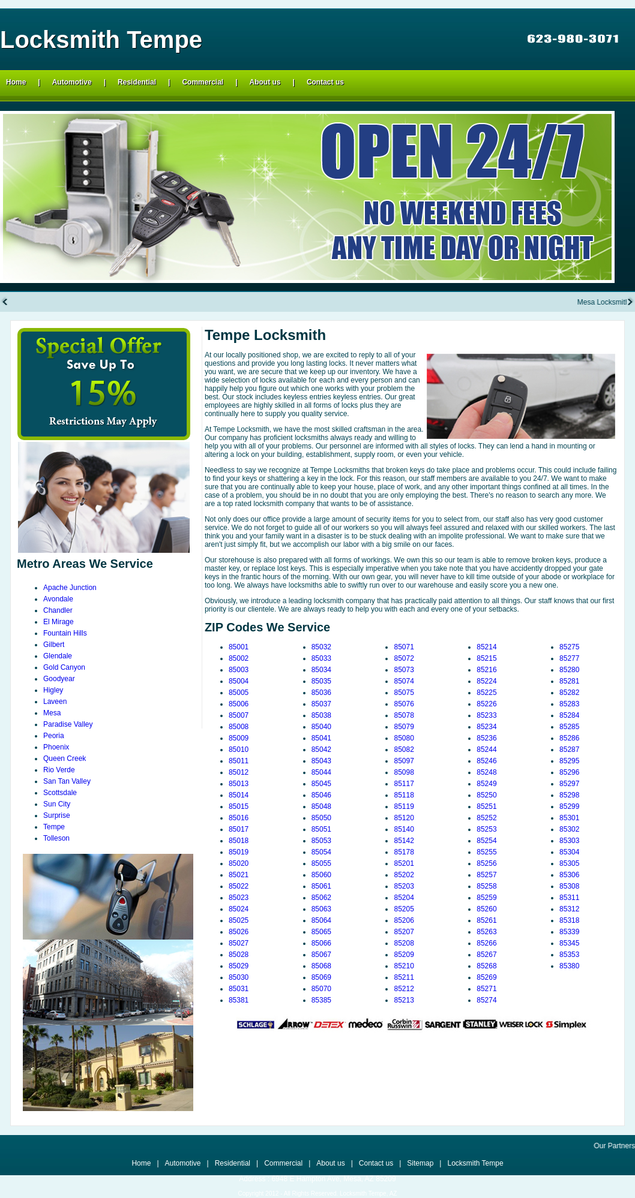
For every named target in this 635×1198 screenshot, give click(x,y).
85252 (486, 818)
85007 (238, 715)
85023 (238, 897)
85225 (486, 692)
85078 (404, 715)
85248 (486, 772)
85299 (569, 806)
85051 (321, 829)
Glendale (57, 656)
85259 (486, 897)
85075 (404, 692)
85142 (404, 840)
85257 (486, 875)
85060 (321, 875)
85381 (238, 1000)
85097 (404, 761)
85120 (404, 818)
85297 (569, 783)
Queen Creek (64, 758)
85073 (404, 670)
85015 (238, 806)
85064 (321, 920)
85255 (486, 852)
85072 (404, 658)
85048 (321, 806)
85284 (569, 715)
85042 (321, 749)
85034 (321, 670)
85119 (404, 806)
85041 (321, 738)
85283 (569, 704)
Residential (137, 82)
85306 (569, 875)
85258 (486, 886)
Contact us (325, 82)
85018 (238, 840)
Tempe (54, 827)
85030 (238, 977)
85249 (486, 783)
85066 (321, 943)
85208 (404, 943)
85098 (404, 772)
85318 (569, 920)
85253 (486, 829)
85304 (569, 852)
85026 (238, 932)
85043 (321, 761)
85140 (404, 829)
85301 (569, 818)
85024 (238, 909)
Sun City (56, 804)
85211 (404, 977)
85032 (321, 647)
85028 (238, 954)
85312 (569, 909)
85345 (569, 943)
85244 (486, 749)
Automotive (72, 82)
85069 (321, 977)
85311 (569, 897)
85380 (569, 966)
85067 (321, 954)
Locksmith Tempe (475, 1163)
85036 (321, 692)
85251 (486, 806)
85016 (238, 818)
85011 (238, 761)
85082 (404, 749)
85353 (569, 954)
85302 (569, 829)
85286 (569, 738)
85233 (486, 715)
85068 (321, 966)
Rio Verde (59, 770)
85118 (404, 795)
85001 (238, 647)
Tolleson (56, 838)
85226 (486, 704)
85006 (238, 704)
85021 (238, 875)
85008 (238, 727)
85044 (321, 772)
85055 (321, 863)
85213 (404, 1000)
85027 (238, 943)
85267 (486, 954)
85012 (238, 772)
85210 (404, 966)
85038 (321, 715)
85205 (404, 909)
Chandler (58, 610)
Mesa (52, 713)
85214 (486, 647)
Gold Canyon (64, 667)
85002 (238, 658)
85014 (238, 795)
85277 (569, 658)
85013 (238, 783)
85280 (569, 670)
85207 (404, 932)
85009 (238, 738)
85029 (238, 966)
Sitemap (420, 1163)
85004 (238, 681)
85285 (569, 727)
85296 (569, 772)
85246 (486, 761)
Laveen (55, 701)
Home (16, 82)
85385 (321, 1000)
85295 (569, 761)
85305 (569, 863)
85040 (321, 727)
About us (265, 82)
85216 (486, 670)
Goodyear (59, 679)
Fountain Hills (65, 633)
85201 (404, 863)
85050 (321, 818)
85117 (404, 783)
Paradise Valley (68, 724)
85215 (486, 658)
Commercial (202, 82)
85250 (486, 795)
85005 (238, 692)
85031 (238, 989)
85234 (486, 727)
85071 (404, 647)
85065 (321, 932)
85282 (569, 692)
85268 (486, 966)
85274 (486, 1000)
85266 (486, 943)
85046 (321, 795)
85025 (238, 920)
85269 (486, 977)
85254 (486, 840)
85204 (404, 897)
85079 (404, 727)
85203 (404, 886)
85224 (486, 681)
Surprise (56, 815)
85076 (404, 704)
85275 (569, 647)
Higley (53, 690)
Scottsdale (60, 792)
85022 (238, 886)
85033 (321, 658)
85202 (404, 875)
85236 (486, 738)
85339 (569, 932)
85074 (404, 681)
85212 (404, 989)
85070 (321, 989)
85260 (486, 909)
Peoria (53, 736)
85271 (486, 989)
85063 (321, 909)
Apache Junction (70, 587)
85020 (238, 863)
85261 (486, 920)
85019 (238, 852)
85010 (238, 749)
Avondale (58, 599)
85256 (486, 863)
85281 (569, 681)
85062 (321, 897)
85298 (569, 795)
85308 (569, 886)
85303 (569, 840)
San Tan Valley (67, 781)
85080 (404, 738)
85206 (404, 920)
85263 (486, 932)
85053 (321, 840)
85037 (321, 704)
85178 (404, 852)
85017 (238, 829)
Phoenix (56, 747)
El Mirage (58, 622)
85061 (321, 886)
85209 (404, 954)
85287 (569, 749)
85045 (321, 783)
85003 (238, 670)
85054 (321, 852)
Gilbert (53, 644)
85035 (321, 681)
